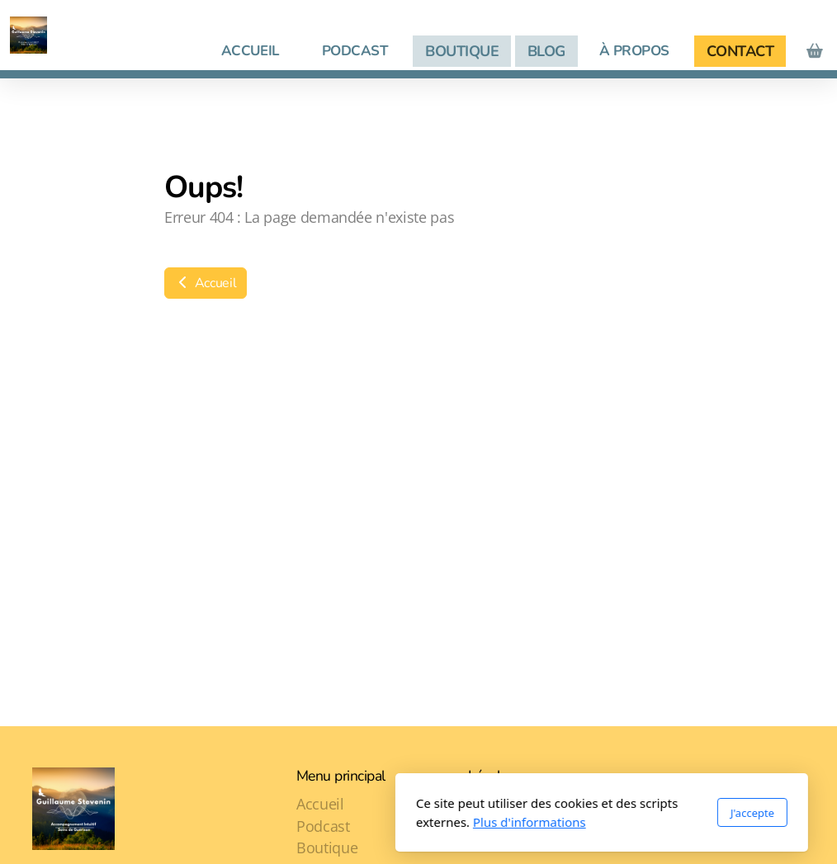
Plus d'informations (346, 822)
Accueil (205, 283)
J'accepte (569, 812)
